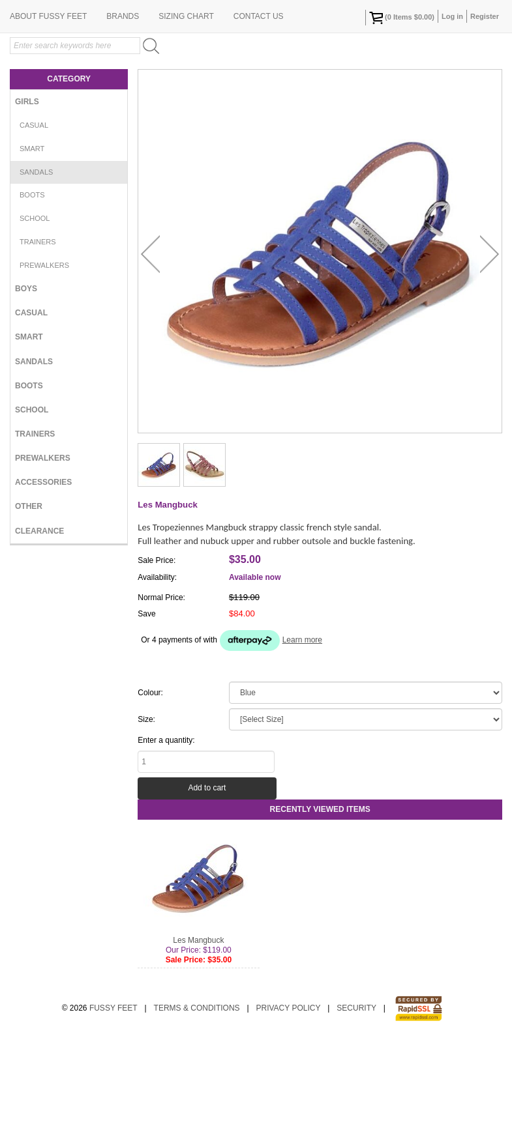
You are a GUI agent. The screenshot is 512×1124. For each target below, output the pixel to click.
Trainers (38, 326)
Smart (32, 233)
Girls (27, 186)
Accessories (43, 566)
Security (356, 1092)
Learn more (302, 724)
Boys (26, 373)
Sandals (36, 257)
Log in (452, 16)
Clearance (39, 615)
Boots (32, 279)
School (35, 303)
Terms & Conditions (197, 1092)
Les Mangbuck (198, 1025)
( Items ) (401, 17)
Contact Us (258, 101)
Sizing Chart (185, 101)
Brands (122, 101)
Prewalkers (44, 350)
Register (484, 16)
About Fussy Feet (48, 101)
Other (28, 591)
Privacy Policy (288, 1092)
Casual (34, 210)
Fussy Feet (113, 1092)
